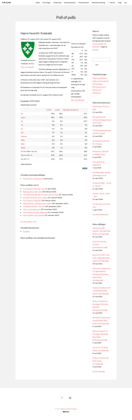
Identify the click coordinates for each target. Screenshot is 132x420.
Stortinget (47, 3)
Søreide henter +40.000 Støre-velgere (37, 203)
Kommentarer (84, 3)
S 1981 (57, 110)
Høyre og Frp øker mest (32, 209)
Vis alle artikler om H (29, 222)
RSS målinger (97, 84)
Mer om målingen (77, 100)
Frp (22, 121)
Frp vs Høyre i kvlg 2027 (32, 200)
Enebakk (26, 231)
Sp (22, 129)
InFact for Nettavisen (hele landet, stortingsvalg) (101, 361)
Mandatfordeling (98, 3)
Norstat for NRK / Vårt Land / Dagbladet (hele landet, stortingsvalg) (101, 258)
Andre (23, 148)
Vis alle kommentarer (101, 214)
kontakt (95, 50)
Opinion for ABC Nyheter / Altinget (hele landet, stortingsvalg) (102, 231)
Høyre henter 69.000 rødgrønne (35, 212)
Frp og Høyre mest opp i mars (34, 189)
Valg (119, 3)
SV (22, 125)
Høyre (23, 117)
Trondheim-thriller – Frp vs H (34, 206)
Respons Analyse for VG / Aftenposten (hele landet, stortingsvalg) (102, 291)
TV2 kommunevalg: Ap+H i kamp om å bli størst (41, 195)
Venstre (24, 136)
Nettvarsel (97, 93)
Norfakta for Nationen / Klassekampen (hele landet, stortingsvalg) (102, 320)
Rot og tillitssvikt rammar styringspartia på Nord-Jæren (102, 120)
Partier (112, 3)
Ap (22, 114)
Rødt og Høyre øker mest (32, 192)
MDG (23, 140)
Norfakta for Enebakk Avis (33, 179)
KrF (22, 132)
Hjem (38, 3)
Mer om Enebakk (27, 67)
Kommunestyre (70, 3)
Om (125, 3)
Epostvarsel (97, 90)
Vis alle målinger (99, 371)
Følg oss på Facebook (101, 81)
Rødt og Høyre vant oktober (33, 215)
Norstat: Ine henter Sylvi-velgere (35, 198)
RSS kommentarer (99, 87)
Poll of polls (6, 3)
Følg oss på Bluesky (100, 78)
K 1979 (49, 110)
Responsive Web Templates (69, 409)
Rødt (22, 144)
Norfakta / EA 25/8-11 (70, 110)
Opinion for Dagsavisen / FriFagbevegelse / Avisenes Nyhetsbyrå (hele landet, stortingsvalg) (102, 274)
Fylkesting (57, 3)
